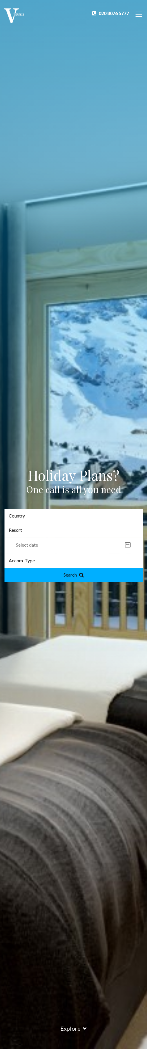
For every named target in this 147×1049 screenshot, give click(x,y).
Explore (73, 1028)
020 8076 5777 (110, 13)
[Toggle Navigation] (139, 14)
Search (73, 574)
